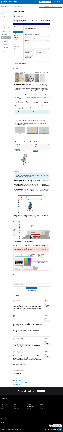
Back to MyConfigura (33, 1)
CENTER (13, 2)
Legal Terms (46, 429)
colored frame (40, 121)
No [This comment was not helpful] (46, 304)
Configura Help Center (4, 6)
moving (24, 181)
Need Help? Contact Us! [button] (45, 1)
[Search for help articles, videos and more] (50, 6)
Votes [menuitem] (49, 297)
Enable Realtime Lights (5, 48)
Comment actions (47, 306)
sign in (16, 370)
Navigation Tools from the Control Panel (6, 41)
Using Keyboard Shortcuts (18, 378)
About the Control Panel (5, 17)
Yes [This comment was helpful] (46, 301)
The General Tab (5, 21)
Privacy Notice (53, 429)
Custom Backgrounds (17, 384)
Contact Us (18, 326)
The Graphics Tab (5, 44)
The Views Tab (4, 37)
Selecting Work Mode (6, 24)
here (31, 92)
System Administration (16, 6)
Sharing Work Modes (6, 31)
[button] (41, 391)
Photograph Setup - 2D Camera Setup (20, 382)
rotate (41, 184)
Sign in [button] (53, 1)
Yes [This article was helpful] (29, 281)
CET (10, 6)
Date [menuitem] (47, 297)
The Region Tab (5, 34)
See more (3, 51)
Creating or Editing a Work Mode (5, 28)
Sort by (42, 297)
